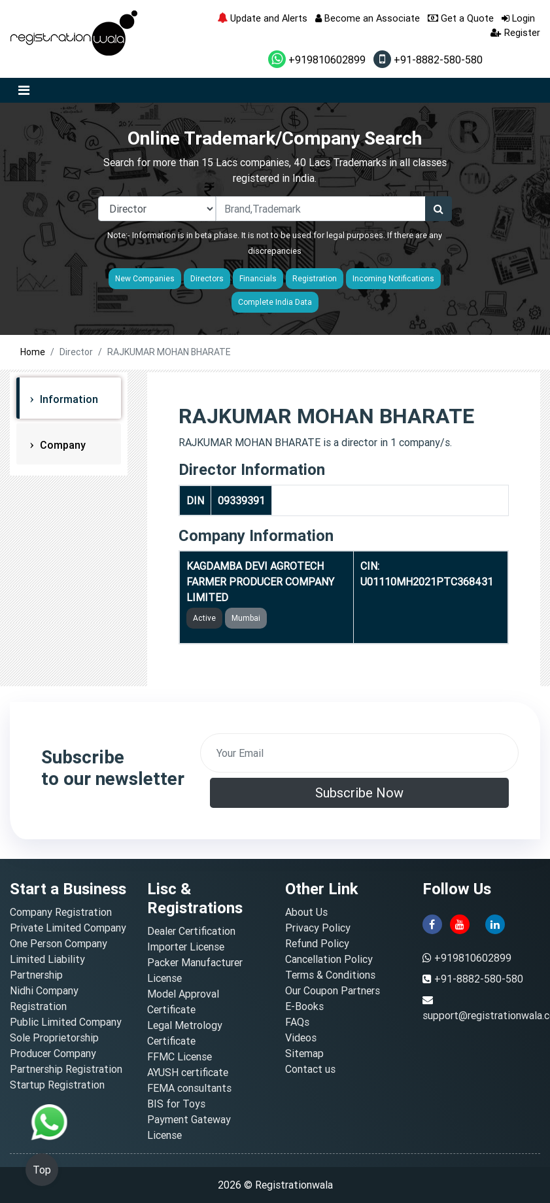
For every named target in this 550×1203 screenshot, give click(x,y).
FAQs (297, 1021)
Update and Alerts (262, 18)
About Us (306, 911)
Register (515, 32)
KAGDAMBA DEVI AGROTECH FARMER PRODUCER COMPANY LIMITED (260, 581)
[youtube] (460, 923)
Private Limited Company (68, 927)
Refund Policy (317, 943)
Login (518, 18)
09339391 (241, 500)
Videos (301, 1037)
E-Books (304, 1006)
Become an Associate (367, 18)
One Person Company (58, 943)
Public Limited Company (66, 1021)
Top (42, 1169)
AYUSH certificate (187, 1072)
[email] (359, 753)
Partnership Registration (66, 1068)
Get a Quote (461, 18)
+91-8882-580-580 (428, 59)
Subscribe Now (359, 792)
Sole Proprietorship (54, 1037)
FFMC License (179, 1056)
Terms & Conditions (330, 974)
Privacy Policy (318, 927)
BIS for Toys (176, 1103)
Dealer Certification (191, 930)
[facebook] (432, 923)
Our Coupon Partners (332, 990)
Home (32, 352)
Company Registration (61, 911)
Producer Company (53, 1053)
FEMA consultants (189, 1087)
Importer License (185, 946)
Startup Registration (57, 1084)
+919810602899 (317, 59)
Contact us (310, 1068)
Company (61, 444)
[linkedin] (495, 923)
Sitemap (304, 1053)
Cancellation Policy (329, 959)
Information (67, 399)
